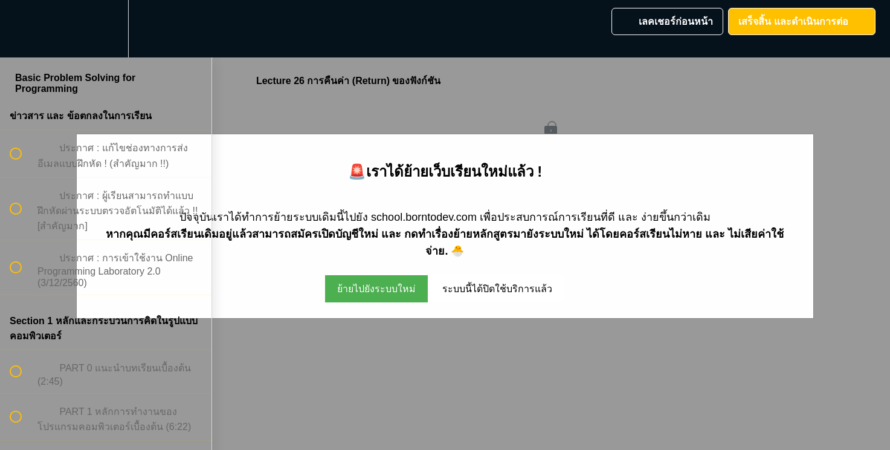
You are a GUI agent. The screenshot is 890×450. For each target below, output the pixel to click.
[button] (22, 28)
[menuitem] (105, 28)
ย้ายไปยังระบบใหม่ (376, 289)
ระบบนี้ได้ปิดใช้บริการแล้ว (497, 289)
